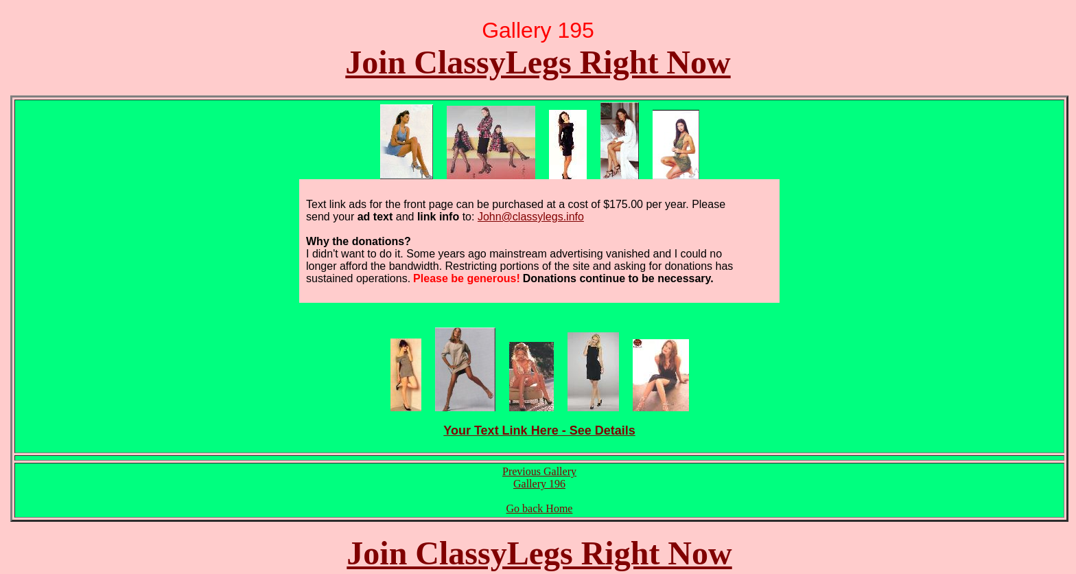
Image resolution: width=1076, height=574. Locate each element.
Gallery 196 (539, 484)
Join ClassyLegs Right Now (537, 62)
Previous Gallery (539, 471)
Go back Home (539, 508)
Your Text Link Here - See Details (539, 430)
